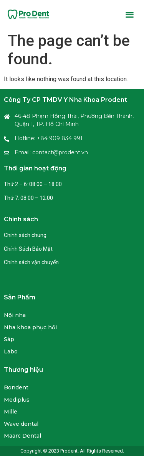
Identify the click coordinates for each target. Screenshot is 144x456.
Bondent (16, 387)
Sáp (9, 339)
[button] (130, 14)
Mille (10, 411)
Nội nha (15, 315)
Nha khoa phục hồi (30, 327)
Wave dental (21, 423)
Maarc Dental (22, 435)
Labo (11, 351)
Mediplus (17, 399)
